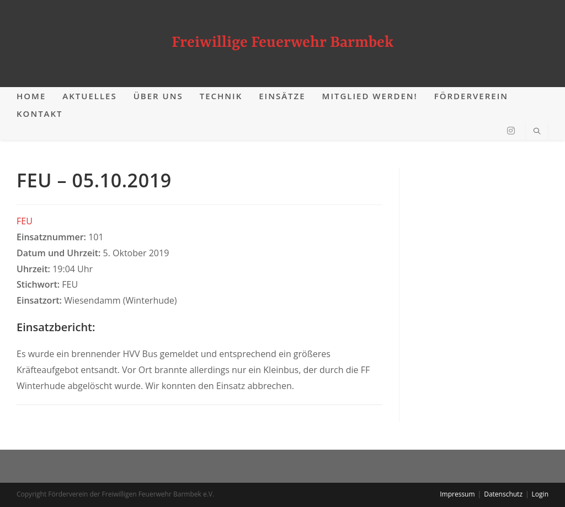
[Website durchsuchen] (537, 132)
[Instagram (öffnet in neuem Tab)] (511, 130)
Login (540, 494)
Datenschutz (503, 494)
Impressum (457, 494)
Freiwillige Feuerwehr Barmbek (282, 43)
